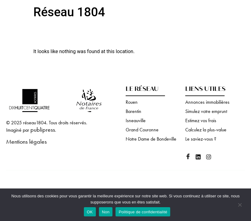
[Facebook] (189, 157)
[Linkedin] (200, 157)
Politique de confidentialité (143, 212)
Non (106, 212)
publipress (42, 130)
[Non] (239, 205)
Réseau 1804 (69, 12)
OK (90, 212)
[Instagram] (210, 157)
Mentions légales (26, 141)
